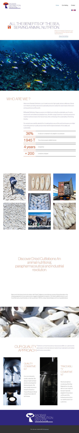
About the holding (63, 36)
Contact (73, 5)
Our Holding (65, 5)
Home (57, 5)
